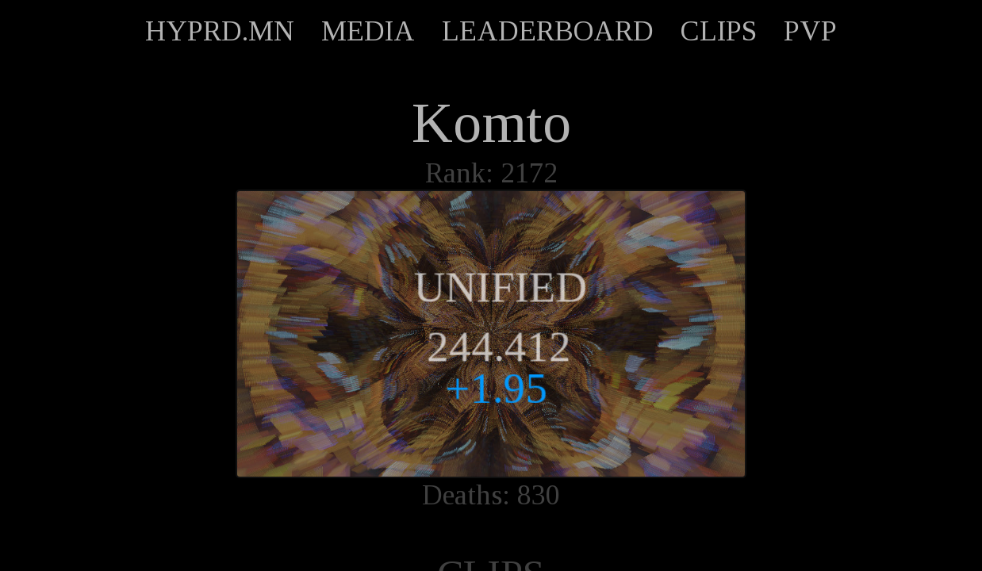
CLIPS (719, 31)
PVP (810, 31)
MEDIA (368, 31)
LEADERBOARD (548, 31)
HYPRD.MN (219, 31)
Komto (491, 123)
